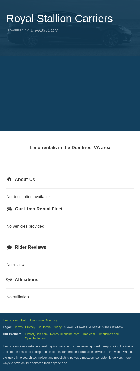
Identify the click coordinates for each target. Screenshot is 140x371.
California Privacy (49, 327)
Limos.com (10, 320)
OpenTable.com (35, 338)
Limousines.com (108, 334)
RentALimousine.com (64, 334)
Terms (18, 327)
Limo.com (88, 334)
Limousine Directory (43, 320)
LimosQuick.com (36, 334)
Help (24, 320)
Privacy (30, 327)
